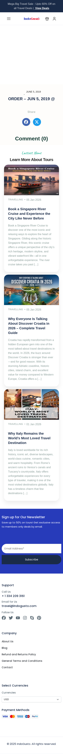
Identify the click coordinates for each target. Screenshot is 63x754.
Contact (7, 667)
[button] (47, 19)
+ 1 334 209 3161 (13, 596)
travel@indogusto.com (19, 606)
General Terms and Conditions (22, 661)
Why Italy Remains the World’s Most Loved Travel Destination (29, 438)
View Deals (41, 8)
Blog (4, 648)
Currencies (9, 692)
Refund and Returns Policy (19, 654)
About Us (7, 641)
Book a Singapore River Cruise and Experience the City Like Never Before (29, 213)
